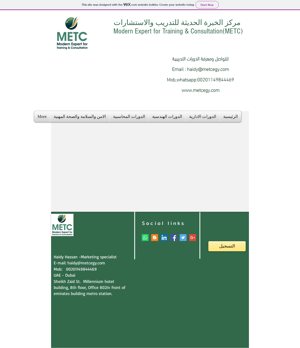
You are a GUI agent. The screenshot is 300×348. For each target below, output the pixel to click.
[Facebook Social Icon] (173, 237)
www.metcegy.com (200, 89)
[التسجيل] (227, 246)
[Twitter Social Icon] (183, 237)
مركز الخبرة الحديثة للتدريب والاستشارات (178, 23)
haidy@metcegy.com (208, 68)
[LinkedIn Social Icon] (164, 237)
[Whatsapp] (145, 237)
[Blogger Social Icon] (154, 237)
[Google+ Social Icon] (192, 237)
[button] (203, 116)
